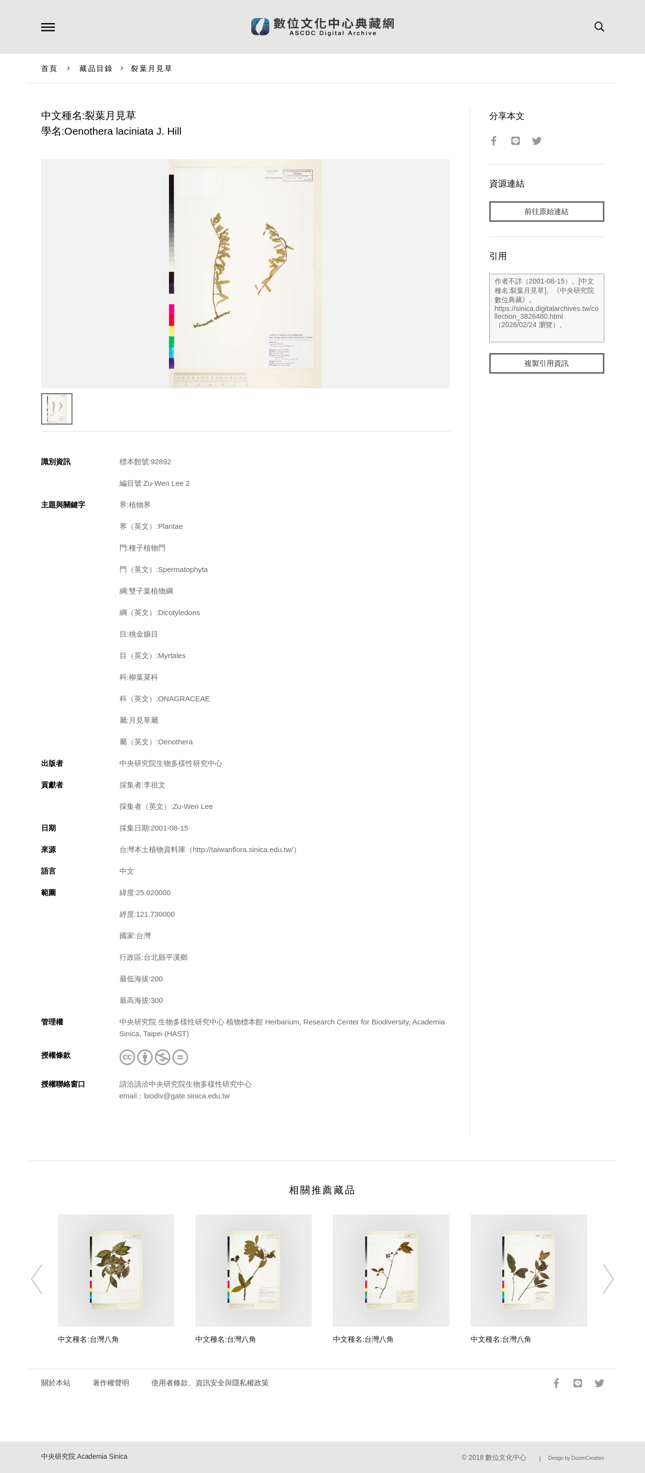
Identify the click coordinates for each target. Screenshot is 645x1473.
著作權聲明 (111, 1382)
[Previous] (45, 1279)
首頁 (49, 68)
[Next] (599, 1279)
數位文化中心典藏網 (322, 27)
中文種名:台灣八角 (88, 1339)
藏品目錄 (96, 68)
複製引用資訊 (547, 363)
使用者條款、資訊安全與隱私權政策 (210, 1382)
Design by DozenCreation (576, 1458)
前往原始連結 (547, 211)
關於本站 (56, 1382)
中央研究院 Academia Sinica (84, 1456)
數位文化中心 (505, 1457)
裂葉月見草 (152, 68)
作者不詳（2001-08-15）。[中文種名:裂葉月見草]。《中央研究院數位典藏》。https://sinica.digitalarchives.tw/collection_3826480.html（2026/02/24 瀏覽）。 (546, 308)
